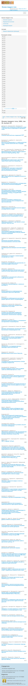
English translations (14, 10)
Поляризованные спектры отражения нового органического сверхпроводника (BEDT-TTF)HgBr (12, 338)
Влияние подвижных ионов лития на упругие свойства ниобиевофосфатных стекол (12, 369)
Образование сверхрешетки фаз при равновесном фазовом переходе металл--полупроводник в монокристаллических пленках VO (14, 433)
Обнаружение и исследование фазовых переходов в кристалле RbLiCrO (11, 347)
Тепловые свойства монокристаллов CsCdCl (12, 615)
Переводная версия (7, 25)
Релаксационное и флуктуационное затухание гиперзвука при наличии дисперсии (12, 526)
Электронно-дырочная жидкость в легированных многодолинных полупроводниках (13, 321)
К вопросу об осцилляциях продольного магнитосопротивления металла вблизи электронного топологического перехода (11, 313)
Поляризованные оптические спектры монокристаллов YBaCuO (10, 457)
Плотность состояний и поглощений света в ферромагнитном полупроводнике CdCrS (12, 215)
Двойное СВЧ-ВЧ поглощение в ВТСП (10, 519)
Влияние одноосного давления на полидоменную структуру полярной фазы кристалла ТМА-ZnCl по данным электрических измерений (13, 555)
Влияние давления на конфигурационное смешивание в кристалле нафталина (11, 292)
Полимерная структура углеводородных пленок (13, 497)
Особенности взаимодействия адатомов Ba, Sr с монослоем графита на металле (13, 263)
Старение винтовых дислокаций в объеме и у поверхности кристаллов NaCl (12, 562)
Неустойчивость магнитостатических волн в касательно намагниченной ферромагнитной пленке (12, 585)
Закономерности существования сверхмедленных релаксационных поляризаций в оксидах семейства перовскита (14, 490)
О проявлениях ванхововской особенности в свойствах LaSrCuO (12, 277)
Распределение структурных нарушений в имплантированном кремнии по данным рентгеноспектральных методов (11, 169)
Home (4, 116)
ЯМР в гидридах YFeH (7, 441)
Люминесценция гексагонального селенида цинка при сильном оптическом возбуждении (13, 184)
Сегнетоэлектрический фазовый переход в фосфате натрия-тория (12, 636)
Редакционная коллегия (8, 21)
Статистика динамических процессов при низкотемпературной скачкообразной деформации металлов (11, 393)
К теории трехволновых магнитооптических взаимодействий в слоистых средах (12, 473)
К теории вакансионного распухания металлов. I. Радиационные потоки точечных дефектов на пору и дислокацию (13, 376)
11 (14, 108)
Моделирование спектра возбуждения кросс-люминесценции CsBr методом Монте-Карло (12, 409)
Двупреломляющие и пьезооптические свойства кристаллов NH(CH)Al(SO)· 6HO (13, 152)
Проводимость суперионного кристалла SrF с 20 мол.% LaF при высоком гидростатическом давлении (13, 600)
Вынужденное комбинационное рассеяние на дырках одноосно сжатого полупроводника (12, 299)
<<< (22, 117)
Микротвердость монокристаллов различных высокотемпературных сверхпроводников (12, 629)
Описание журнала (7, 19)
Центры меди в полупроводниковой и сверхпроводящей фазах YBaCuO (10, 593)
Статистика (5, 23)
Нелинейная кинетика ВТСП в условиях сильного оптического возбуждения (13, 425)
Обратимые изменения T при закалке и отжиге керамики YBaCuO (13, 222)
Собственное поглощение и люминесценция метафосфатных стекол (12, 256)
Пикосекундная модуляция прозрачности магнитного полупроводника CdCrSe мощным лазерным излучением (13, 232)
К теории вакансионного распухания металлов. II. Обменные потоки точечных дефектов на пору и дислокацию (13, 385)
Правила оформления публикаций (11, 31)
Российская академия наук (8, 668)
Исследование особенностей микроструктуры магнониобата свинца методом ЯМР (12, 534)
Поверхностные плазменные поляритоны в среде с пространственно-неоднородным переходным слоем (13, 128)
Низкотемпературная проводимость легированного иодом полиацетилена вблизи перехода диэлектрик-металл (12, 401)
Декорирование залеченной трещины (10, 547)
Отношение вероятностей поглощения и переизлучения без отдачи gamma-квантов (12, 504)
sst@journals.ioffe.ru (22, 8)
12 (16, 108)
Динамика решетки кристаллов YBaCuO (11, 353)
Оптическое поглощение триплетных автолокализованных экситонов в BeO (11, 241)
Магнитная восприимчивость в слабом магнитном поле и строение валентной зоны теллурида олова (13, 143)
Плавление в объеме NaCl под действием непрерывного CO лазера (11, 306)
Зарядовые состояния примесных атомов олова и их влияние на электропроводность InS (13, 609)
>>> (24, 117)
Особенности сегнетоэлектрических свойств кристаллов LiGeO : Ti (12, 541)
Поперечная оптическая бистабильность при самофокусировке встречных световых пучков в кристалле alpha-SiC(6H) (13, 465)
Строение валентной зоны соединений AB (12, 135)
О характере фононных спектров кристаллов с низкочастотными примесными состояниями (13, 270)
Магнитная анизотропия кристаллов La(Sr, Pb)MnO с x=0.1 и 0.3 (12, 578)
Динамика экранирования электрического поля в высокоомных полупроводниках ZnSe (13, 329)
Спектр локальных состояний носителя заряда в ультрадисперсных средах (13, 208)
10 (13, 108)
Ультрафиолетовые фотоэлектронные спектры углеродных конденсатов (13, 362)
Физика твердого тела (9, 7)
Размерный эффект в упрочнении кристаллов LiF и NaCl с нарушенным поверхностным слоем (13, 569)
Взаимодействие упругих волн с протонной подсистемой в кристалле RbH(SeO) (12, 160)
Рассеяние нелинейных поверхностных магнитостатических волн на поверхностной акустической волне (12, 200)
